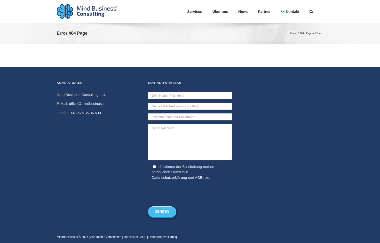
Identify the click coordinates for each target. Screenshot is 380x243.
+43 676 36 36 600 (86, 113)
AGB (143, 237)
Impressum (131, 237)
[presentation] (185, 193)
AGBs (199, 177)
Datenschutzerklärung (169, 177)
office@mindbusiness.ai (88, 104)
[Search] (311, 11)
